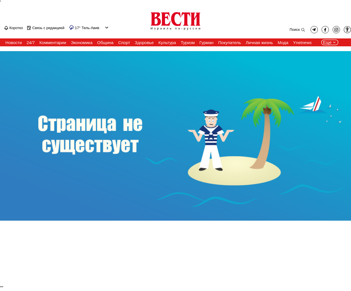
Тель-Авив (90, 28)
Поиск (295, 29)
